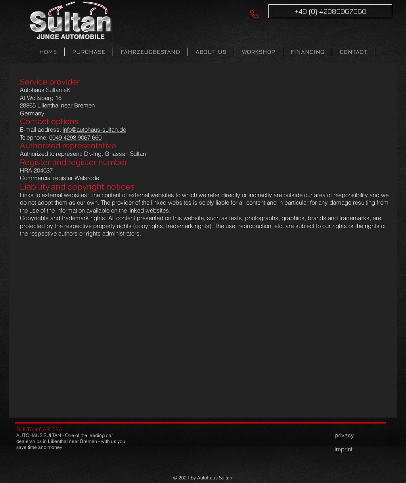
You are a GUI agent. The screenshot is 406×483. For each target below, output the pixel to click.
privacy (344, 435)
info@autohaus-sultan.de (94, 129)
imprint (343, 449)
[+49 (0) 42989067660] (330, 11)
